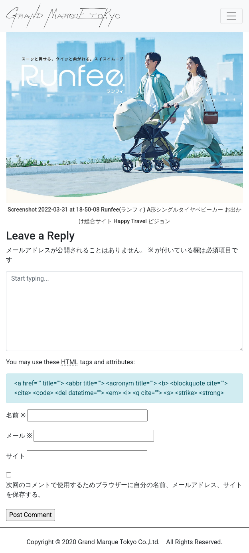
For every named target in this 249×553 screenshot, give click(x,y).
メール (19, 435)
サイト (15, 456)
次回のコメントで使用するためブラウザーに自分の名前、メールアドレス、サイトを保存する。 (124, 489)
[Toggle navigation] (231, 16)
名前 (16, 415)
